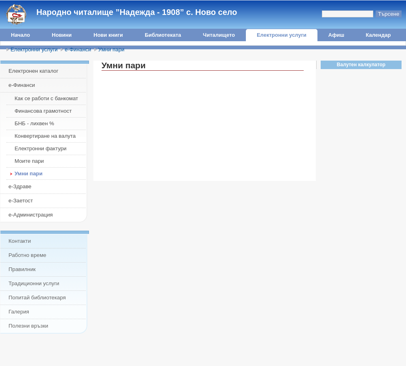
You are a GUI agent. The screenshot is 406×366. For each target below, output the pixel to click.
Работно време (27, 255)
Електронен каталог (33, 71)
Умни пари (111, 49)
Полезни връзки (28, 326)
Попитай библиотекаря (37, 297)
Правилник (22, 269)
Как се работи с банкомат (46, 98)
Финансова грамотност (43, 111)
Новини (62, 35)
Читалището (219, 35)
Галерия (18, 312)
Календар (378, 35)
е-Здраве (20, 186)
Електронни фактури (41, 148)
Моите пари (29, 161)
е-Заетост (20, 201)
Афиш (336, 35)
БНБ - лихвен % (34, 123)
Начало (20, 35)
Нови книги (108, 35)
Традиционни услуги (33, 283)
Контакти (19, 241)
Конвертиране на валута (45, 136)
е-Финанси (78, 49)
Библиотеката (163, 35)
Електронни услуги (282, 35)
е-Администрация (30, 215)
